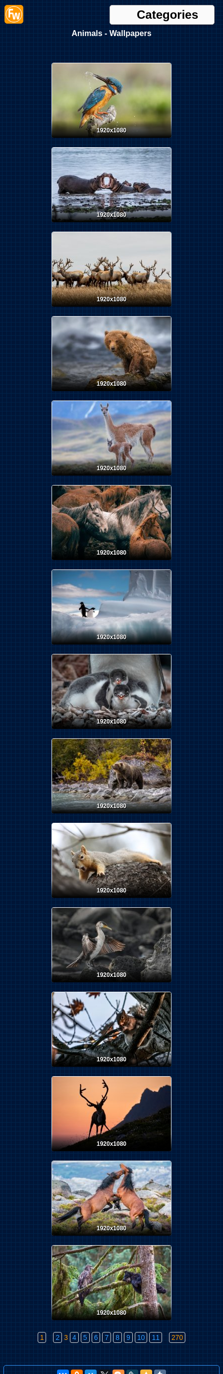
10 (141, 1337)
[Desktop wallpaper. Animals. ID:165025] (111, 139)
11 (156, 1337)
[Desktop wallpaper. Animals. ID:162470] (111, 1068)
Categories (167, 15)
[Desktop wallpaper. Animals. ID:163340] (111, 815)
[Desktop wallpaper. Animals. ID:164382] (111, 477)
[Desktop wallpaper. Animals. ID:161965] (111, 1322)
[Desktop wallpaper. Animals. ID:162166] (111, 1153)
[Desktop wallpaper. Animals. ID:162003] (111, 1237)
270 (177, 1337)
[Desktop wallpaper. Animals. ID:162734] (111, 984)
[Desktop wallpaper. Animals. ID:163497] (111, 730)
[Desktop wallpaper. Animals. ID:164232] (111, 562)
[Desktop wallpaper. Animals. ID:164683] (111, 224)
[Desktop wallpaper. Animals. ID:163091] (111, 899)
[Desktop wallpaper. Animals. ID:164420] (111, 393)
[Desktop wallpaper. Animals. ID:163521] (111, 646)
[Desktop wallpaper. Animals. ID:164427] (111, 308)
